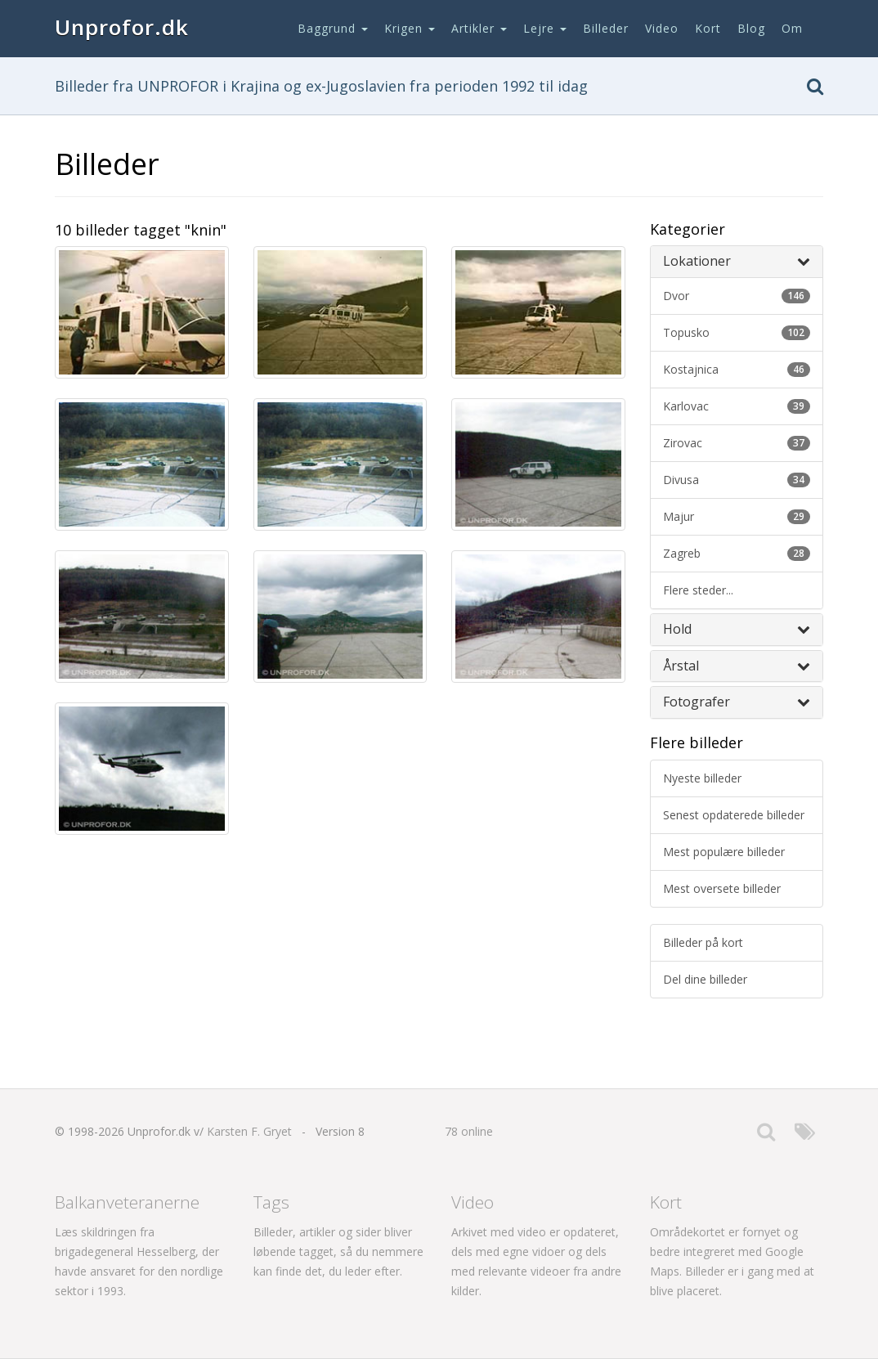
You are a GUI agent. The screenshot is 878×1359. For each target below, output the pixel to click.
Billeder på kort (703, 942)
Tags (271, 1202)
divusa (737, 479)
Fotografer (737, 702)
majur (737, 516)
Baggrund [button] (333, 28)
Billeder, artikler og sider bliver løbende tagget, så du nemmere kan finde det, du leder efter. (338, 1251)
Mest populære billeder (724, 851)
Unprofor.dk (122, 27)
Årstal (737, 666)
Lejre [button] (545, 28)
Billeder (606, 28)
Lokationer (737, 261)
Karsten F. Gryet (249, 1131)
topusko (737, 332)
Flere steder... (698, 590)
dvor (737, 295)
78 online (469, 1131)
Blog (751, 28)
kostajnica (737, 369)
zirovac (737, 443)
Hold (737, 629)
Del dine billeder (705, 979)
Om (792, 28)
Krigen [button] (409, 28)
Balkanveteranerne (127, 1202)
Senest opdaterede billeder (733, 815)
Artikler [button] (479, 28)
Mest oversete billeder (722, 888)
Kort (708, 28)
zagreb (737, 553)
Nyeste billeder (702, 778)
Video (662, 28)
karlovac (737, 406)
